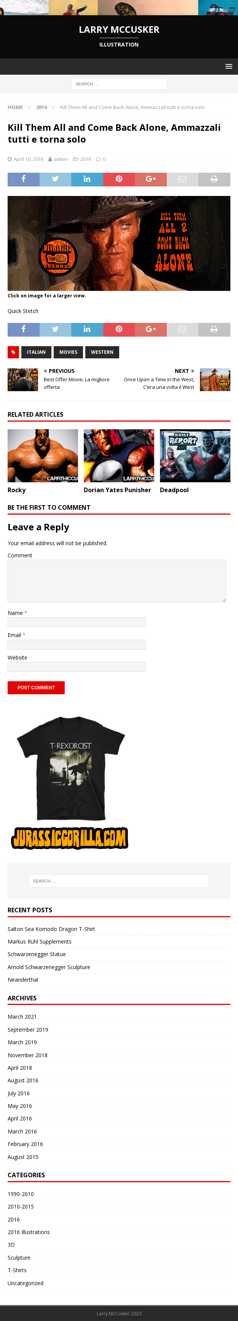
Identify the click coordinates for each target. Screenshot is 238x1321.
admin (61, 159)
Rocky (17, 490)
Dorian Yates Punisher (117, 490)
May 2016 (20, 1105)
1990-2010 (21, 1193)
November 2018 (28, 1055)
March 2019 (22, 1042)
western (102, 352)
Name (16, 612)
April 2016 (20, 1118)
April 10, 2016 (28, 159)
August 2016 (23, 1080)
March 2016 (22, 1131)
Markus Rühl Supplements (40, 941)
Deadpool (174, 490)
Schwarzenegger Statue (37, 954)
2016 (85, 159)
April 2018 (20, 1067)
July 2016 (19, 1093)
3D (11, 1244)
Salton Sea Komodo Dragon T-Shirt (51, 929)
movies (68, 352)
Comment (20, 555)
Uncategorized (25, 1283)
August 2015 (23, 1156)
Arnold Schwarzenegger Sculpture (49, 967)
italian (36, 352)
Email (15, 635)
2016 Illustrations (29, 1232)
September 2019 (28, 1029)
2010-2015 (21, 1206)
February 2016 (25, 1144)
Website (17, 657)
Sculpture (19, 1257)
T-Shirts (17, 1270)
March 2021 (22, 1016)
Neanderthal (23, 979)
